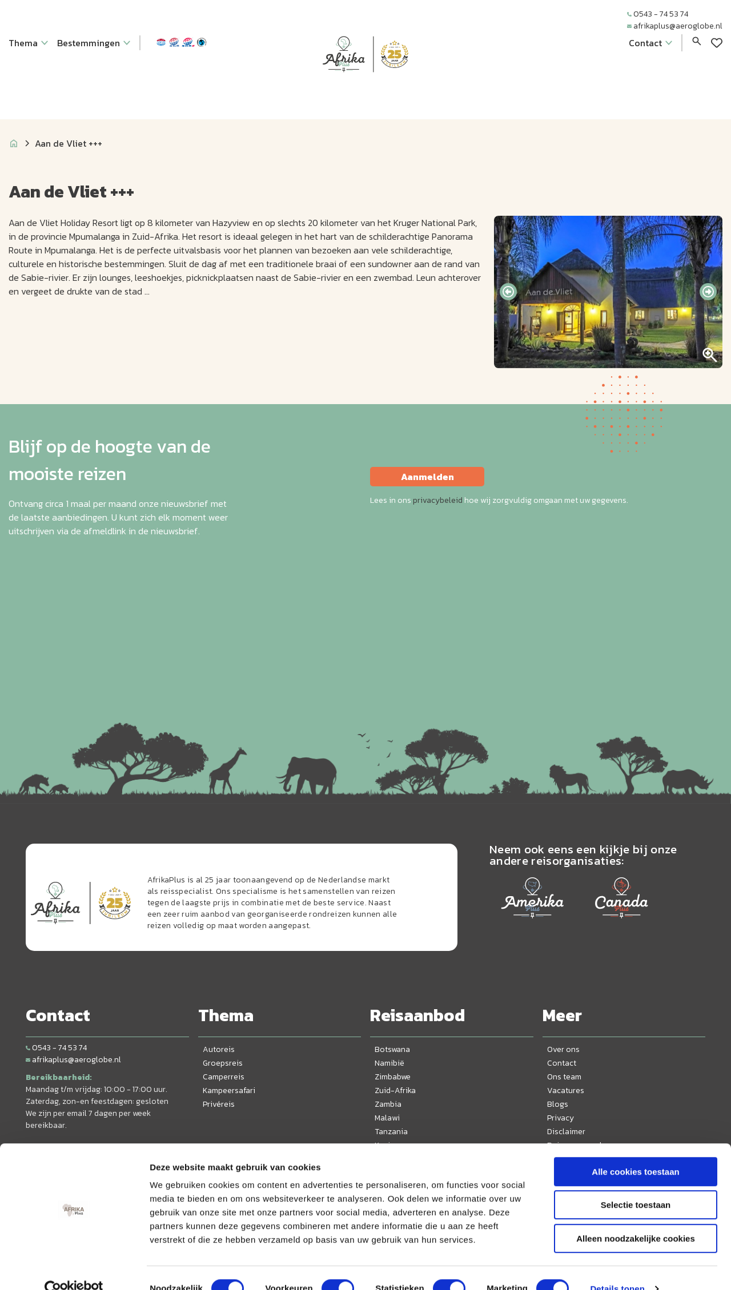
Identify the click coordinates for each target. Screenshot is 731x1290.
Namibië (389, 1063)
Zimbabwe (393, 1077)
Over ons (563, 1049)
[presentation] (508, 291)
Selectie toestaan (636, 1184)
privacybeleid (438, 500)
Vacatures (565, 1090)
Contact (561, 1063)
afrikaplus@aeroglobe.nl (674, 26)
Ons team (564, 1077)
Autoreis (219, 1049)
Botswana (392, 1049)
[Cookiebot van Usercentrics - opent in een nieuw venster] (74, 1267)
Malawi (387, 1118)
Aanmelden (427, 476)
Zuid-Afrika (395, 1090)
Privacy (560, 1118)
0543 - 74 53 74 (657, 14)
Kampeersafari (229, 1090)
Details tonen (617, 1267)
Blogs (557, 1104)
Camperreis (223, 1077)
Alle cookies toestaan (635, 1150)
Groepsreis (223, 1063)
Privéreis (219, 1104)
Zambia (388, 1104)
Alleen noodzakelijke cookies (635, 1217)
